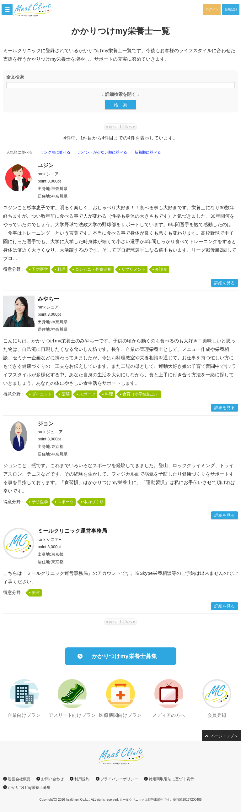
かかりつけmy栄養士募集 (124, 656)
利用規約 (81, 779)
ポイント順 (102, 152)
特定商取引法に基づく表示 (171, 779)
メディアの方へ (168, 715)
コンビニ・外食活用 (93, 269)
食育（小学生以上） (140, 394)
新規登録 (231, 9)
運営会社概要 (19, 779)
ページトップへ (224, 736)
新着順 (148, 152)
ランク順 (55, 152)
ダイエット (42, 394)
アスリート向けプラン (72, 715)
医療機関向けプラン (120, 715)
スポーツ (87, 394)
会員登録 (216, 715)
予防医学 (40, 269)
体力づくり (93, 501)
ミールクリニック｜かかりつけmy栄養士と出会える (36, 9)
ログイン (212, 9)
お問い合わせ (52, 779)
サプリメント (133, 269)
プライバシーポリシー (119, 779)
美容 (36, 592)
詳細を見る (224, 283)
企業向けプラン (24, 715)
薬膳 (66, 394)
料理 (61, 269)
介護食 (161, 269)
